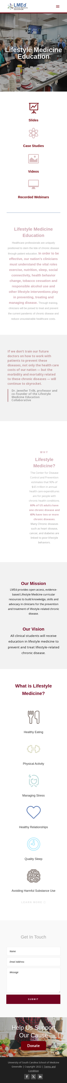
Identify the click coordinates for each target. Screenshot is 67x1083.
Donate (33, 1045)
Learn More (32, 902)
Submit (33, 999)
